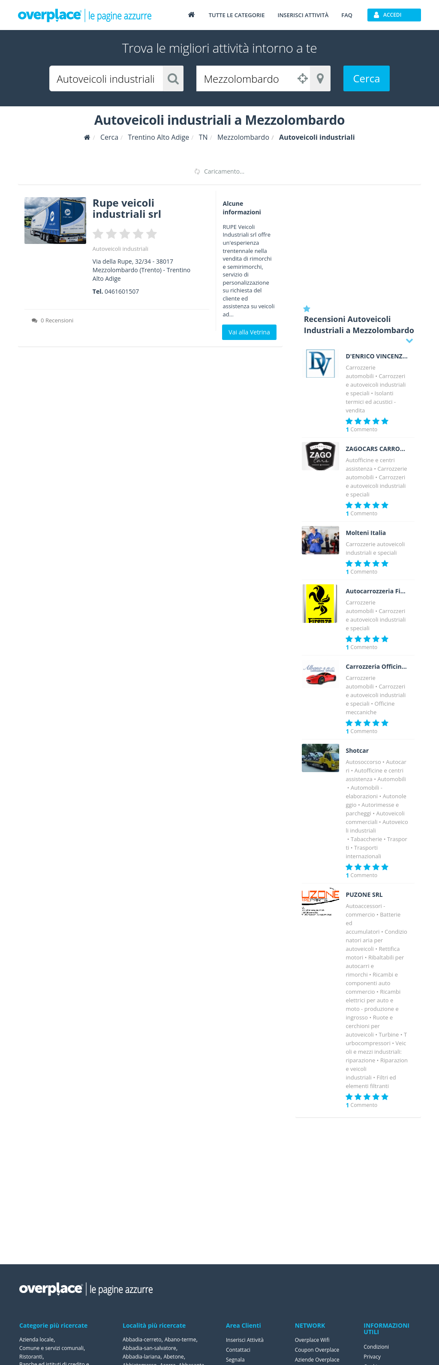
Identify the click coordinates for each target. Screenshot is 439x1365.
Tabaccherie (366, 839)
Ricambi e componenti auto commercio (372, 983)
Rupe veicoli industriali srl (127, 208)
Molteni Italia (366, 533)
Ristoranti (30, 1356)
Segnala (235, 1359)
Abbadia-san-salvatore (149, 1348)
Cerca (366, 78)
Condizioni (376, 1346)
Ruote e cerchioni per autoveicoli (369, 1025)
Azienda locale (36, 1339)
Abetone (173, 1356)
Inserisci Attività (245, 1340)
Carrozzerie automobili (376, 473)
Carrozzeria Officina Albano (377, 666)
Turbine (389, 1034)
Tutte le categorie (237, 15)
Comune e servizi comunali (51, 1348)
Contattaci (238, 1349)
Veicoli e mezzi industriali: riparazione (376, 1051)
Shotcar (357, 751)
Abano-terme (180, 1339)
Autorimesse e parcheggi (372, 809)
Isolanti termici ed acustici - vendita (371, 401)
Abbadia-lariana (141, 1356)
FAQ (346, 15)
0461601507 (122, 291)
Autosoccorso (363, 762)
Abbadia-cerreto (142, 1339)
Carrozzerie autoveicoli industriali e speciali (376, 384)
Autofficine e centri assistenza (374, 775)
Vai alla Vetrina (249, 332)
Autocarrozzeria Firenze (377, 591)
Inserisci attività (302, 15)
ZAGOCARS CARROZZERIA (377, 449)
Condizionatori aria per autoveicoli (376, 940)
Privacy (372, 1356)
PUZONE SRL (364, 895)
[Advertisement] (358, 244)
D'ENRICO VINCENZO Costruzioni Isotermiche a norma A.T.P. (377, 356)
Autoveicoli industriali (120, 249)
